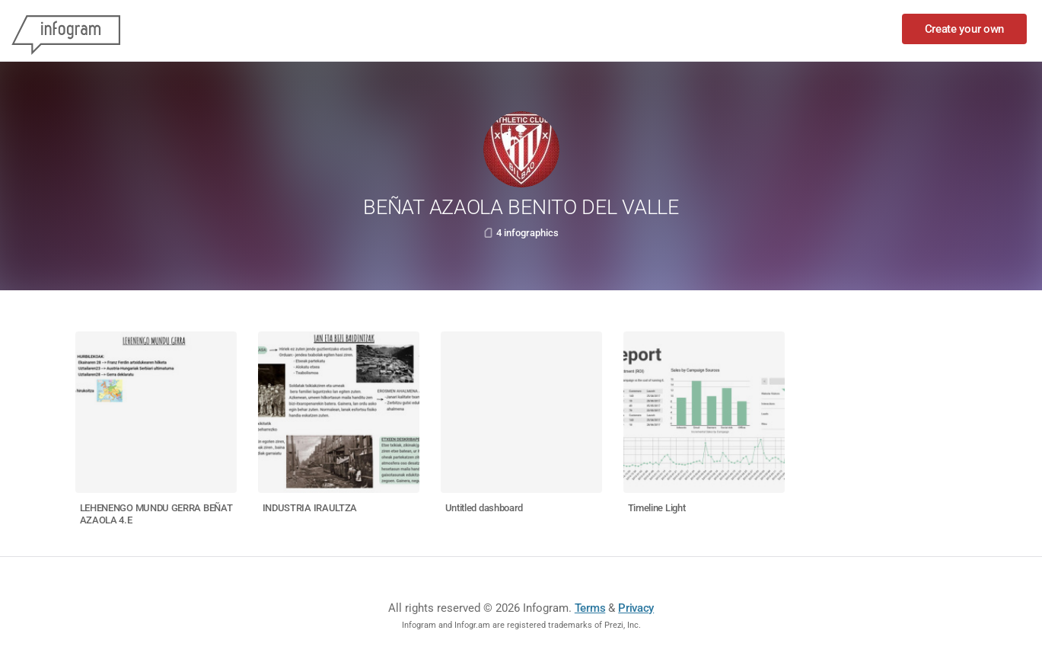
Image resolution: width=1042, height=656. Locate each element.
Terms (590, 608)
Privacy (636, 608)
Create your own (965, 29)
